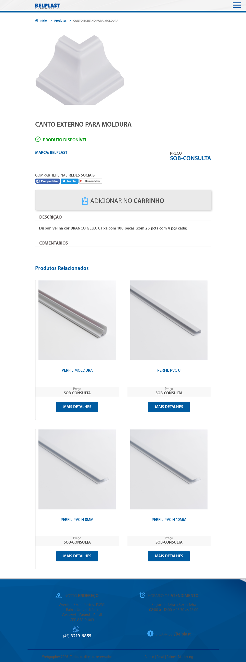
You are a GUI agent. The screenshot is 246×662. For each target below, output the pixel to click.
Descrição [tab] (50, 217)
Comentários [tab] (53, 243)
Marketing (185, 657)
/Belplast (182, 634)
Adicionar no (123, 201)
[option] (123, 66)
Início (41, 20)
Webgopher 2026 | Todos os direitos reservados (77, 657)
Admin (149, 657)
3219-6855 (77, 635)
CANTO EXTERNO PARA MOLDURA (96, 20)
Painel (171, 657)
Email (160, 657)
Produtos (60, 20)
